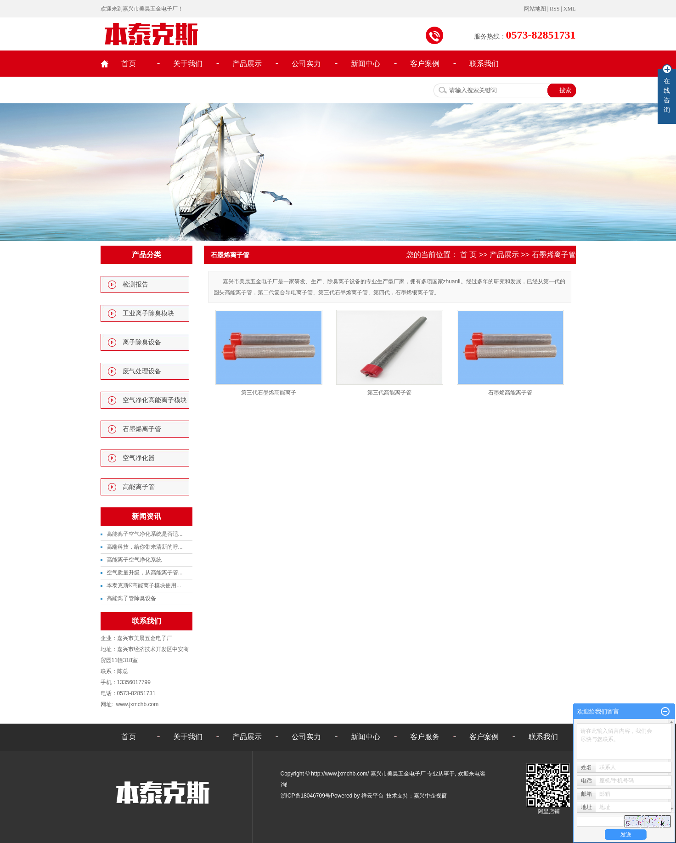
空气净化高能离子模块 (155, 400)
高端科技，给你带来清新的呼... (145, 547)
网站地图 (535, 9)
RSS (554, 9)
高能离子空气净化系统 (134, 559)
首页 (128, 63)
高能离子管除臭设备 (131, 598)
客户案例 (424, 63)
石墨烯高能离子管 (510, 392)
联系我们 (484, 63)
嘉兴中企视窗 (430, 795)
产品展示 (247, 63)
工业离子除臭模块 (148, 313)
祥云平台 (372, 795)
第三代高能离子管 (389, 392)
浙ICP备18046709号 (306, 795)
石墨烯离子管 (142, 429)
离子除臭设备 (142, 342)
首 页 (468, 255)
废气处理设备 (142, 371)
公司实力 (306, 63)
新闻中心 (365, 63)
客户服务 (424, 737)
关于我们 (188, 63)
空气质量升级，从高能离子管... (145, 572)
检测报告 (135, 284)
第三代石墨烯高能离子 (268, 392)
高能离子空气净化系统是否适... (145, 534)
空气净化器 (139, 458)
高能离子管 (139, 486)
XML (569, 9)
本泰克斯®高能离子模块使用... (144, 585)
